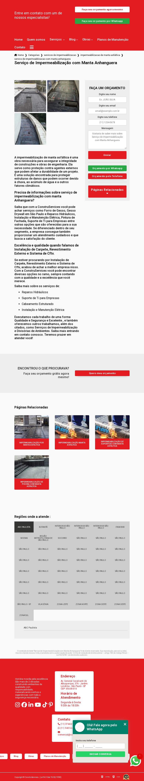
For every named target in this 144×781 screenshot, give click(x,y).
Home (18, 39)
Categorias (34, 55)
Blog (72, 39)
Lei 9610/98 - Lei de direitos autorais (71, 655)
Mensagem (107, 128)
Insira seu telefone (86, 740)
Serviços (56, 39)
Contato (19, 47)
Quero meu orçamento (102, 373)
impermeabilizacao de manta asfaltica (100, 55)
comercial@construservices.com (71, 733)
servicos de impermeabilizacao (60, 55)
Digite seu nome (107, 94)
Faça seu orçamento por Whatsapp (102, 21)
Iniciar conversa (100, 754)
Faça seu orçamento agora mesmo (102, 9)
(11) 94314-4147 (67, 728)
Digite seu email (107, 105)
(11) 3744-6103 (67, 724)
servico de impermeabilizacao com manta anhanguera (42, 59)
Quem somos (36, 39)
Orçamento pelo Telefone (107, 176)
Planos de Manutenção (112, 39)
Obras (86, 39)
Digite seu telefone (107, 117)
